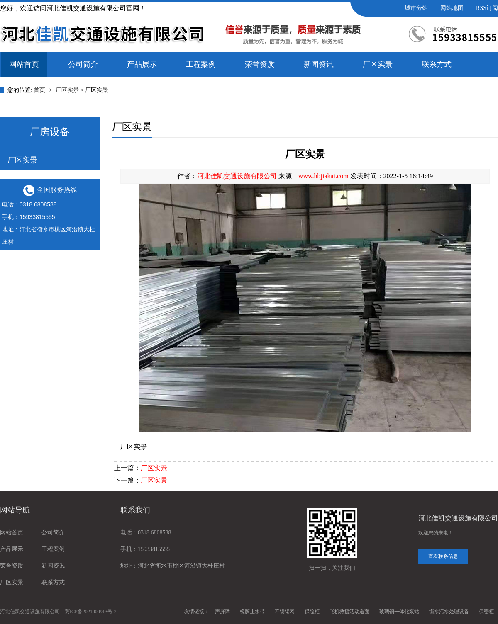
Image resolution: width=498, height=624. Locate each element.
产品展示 (142, 64)
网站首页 (24, 64)
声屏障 (222, 611)
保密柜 (486, 611)
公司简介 (83, 64)
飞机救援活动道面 (349, 611)
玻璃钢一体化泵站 (399, 611)
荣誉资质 (260, 64)
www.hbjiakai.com (323, 176)
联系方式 (437, 64)
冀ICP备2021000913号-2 (91, 611)
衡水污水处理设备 (449, 611)
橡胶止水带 (252, 611)
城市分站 (416, 8)
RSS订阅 (487, 8)
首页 (40, 90)
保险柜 (312, 611)
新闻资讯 (319, 64)
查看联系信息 (443, 556)
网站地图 (452, 8)
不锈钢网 (285, 611)
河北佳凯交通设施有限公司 (237, 176)
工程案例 (201, 64)
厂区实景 (378, 64)
